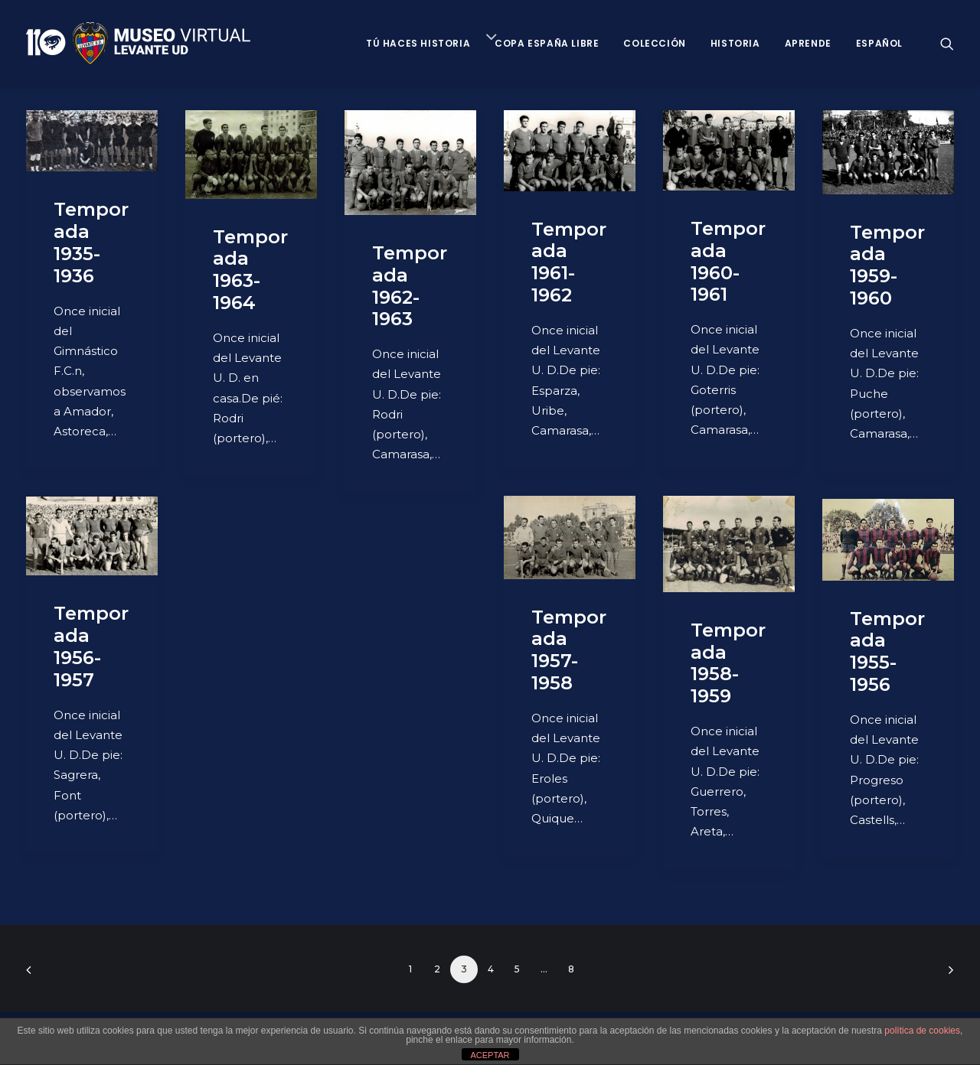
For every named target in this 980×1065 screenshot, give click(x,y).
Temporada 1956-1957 (91, 646)
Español (879, 43)
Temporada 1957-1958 (568, 650)
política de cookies (922, 1030)
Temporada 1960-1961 (728, 261)
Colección (654, 43)
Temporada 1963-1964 (250, 270)
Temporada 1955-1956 (887, 651)
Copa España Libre (547, 43)
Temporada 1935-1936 (91, 242)
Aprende (808, 43)
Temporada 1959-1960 (887, 265)
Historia (735, 43)
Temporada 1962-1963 (409, 286)
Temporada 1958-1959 (728, 663)
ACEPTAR (489, 1055)
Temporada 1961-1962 (568, 262)
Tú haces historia (418, 43)
